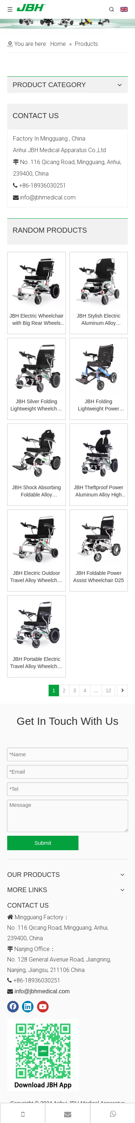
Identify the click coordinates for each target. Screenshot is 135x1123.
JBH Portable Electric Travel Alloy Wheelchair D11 (36, 663)
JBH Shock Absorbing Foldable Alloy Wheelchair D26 (36, 491)
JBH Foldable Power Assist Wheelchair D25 (98, 576)
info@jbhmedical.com (41, 991)
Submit (43, 843)
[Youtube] (43, 1006)
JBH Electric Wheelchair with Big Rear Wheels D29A (36, 320)
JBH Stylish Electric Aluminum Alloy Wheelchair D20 (98, 320)
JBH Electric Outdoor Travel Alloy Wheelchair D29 (36, 577)
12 (108, 690)
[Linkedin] (27, 1006)
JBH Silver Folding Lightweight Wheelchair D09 (36, 405)
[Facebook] (13, 1006)
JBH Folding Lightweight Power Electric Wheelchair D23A (98, 405)
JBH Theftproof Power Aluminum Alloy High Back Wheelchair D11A (99, 491)
